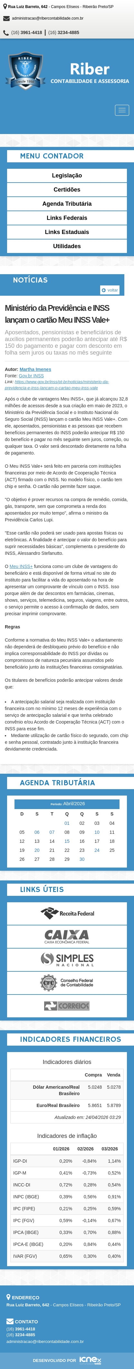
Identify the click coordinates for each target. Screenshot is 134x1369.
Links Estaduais (67, 232)
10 (97, 832)
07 (52, 832)
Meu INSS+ (21, 566)
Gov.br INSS (31, 375)
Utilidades (67, 246)
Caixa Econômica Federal (67, 936)
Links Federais (67, 218)
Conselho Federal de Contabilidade (67, 983)
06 (37, 832)
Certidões (66, 189)
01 (67, 823)
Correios (67, 1006)
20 (37, 850)
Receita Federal (67, 913)
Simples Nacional (67, 960)
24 (97, 850)
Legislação (67, 175)
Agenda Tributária (66, 204)
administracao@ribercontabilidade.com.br (47, 18)
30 (82, 859)
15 (67, 841)
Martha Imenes (35, 369)
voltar (110, 290)
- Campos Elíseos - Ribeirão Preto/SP (60, 7)
